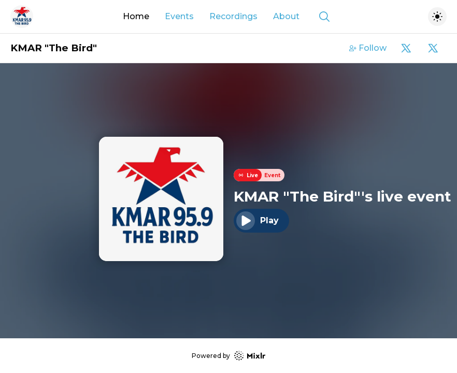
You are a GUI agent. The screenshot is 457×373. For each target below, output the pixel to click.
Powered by (228, 356)
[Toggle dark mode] (437, 16)
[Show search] (324, 16)
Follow (368, 48)
